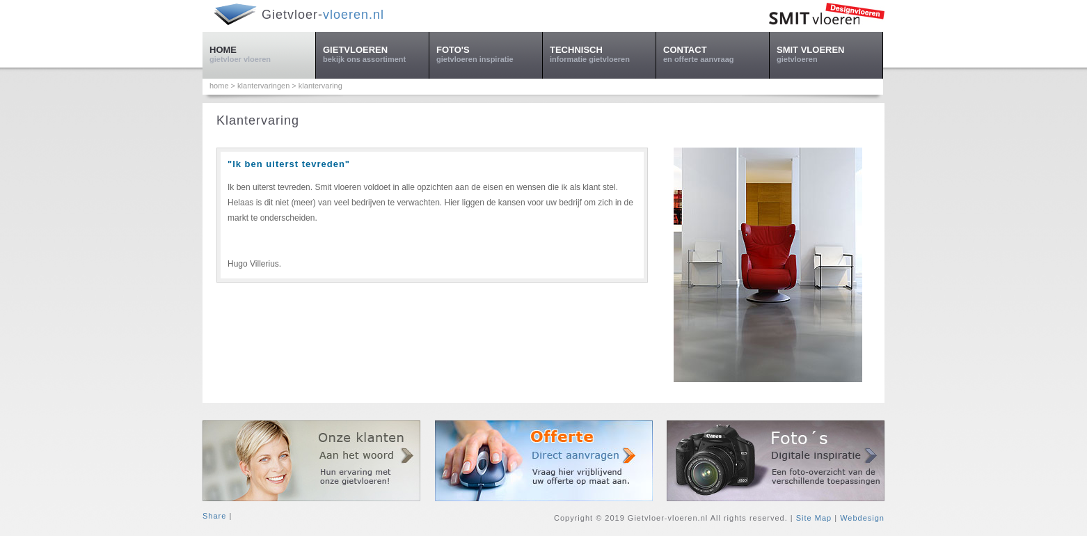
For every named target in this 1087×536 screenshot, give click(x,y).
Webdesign (862, 518)
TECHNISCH (590, 54)
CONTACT (698, 54)
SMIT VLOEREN (811, 54)
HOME (240, 54)
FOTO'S (475, 54)
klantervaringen (263, 85)
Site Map (814, 518)
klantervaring (320, 85)
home (219, 85)
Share (214, 516)
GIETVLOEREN (364, 54)
